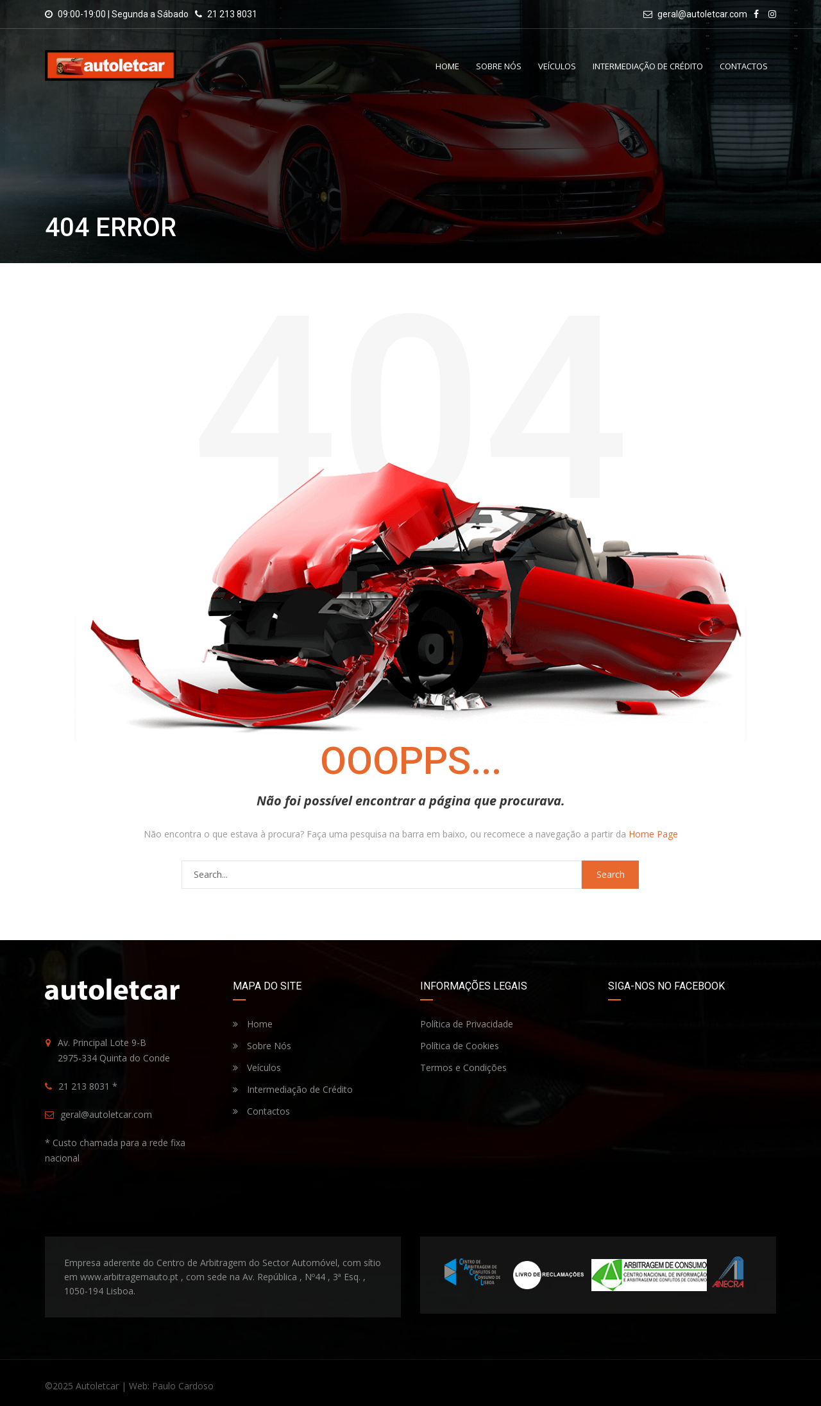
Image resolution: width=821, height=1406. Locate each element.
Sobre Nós (498, 66)
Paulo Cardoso (183, 1386)
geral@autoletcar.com (702, 14)
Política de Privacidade (466, 1024)
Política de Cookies (459, 1046)
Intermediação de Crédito (648, 66)
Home (447, 66)
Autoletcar (97, 1386)
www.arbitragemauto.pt (129, 1277)
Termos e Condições (463, 1067)
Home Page (653, 834)
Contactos (744, 66)
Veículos (557, 66)
